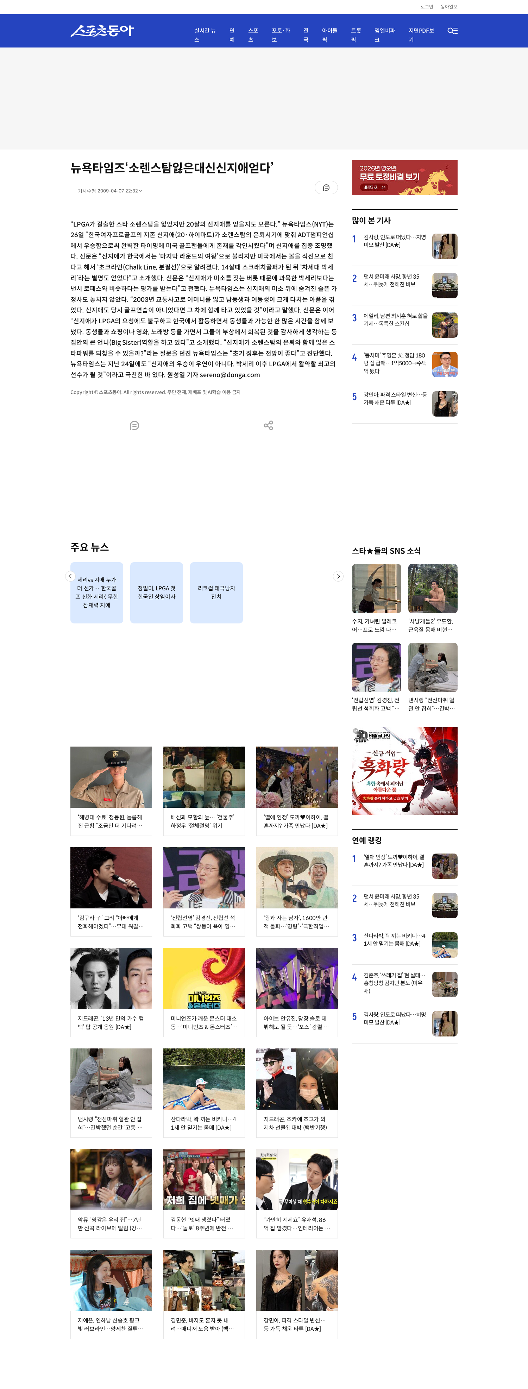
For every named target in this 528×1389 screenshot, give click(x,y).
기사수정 (112, 192)
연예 (232, 35)
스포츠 (253, 35)
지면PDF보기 (421, 35)
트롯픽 (356, 35)
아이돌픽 (330, 35)
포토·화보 (281, 35)
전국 (306, 35)
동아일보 (449, 7)
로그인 (427, 7)
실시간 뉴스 (205, 35)
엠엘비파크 (385, 35)
